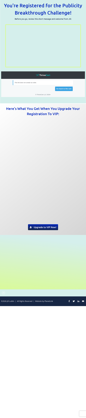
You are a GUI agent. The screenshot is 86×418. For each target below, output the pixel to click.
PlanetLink (49, 301)
